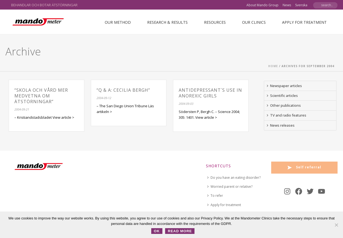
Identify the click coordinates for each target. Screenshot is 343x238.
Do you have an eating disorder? (234, 177)
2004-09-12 (104, 98)
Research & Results (167, 22)
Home (273, 66)
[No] (336, 225)
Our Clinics (254, 22)
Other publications (284, 105)
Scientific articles (282, 95)
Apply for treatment (304, 22)
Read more (180, 231)
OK (157, 231)
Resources (215, 22)
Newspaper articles (284, 85)
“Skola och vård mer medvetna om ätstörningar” (41, 96)
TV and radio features (286, 115)
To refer (215, 195)
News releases (281, 125)
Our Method (118, 22)
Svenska (301, 5)
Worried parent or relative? (229, 186)
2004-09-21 (21, 109)
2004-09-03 (186, 104)
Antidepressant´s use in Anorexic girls (210, 93)
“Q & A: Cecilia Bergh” (123, 90)
